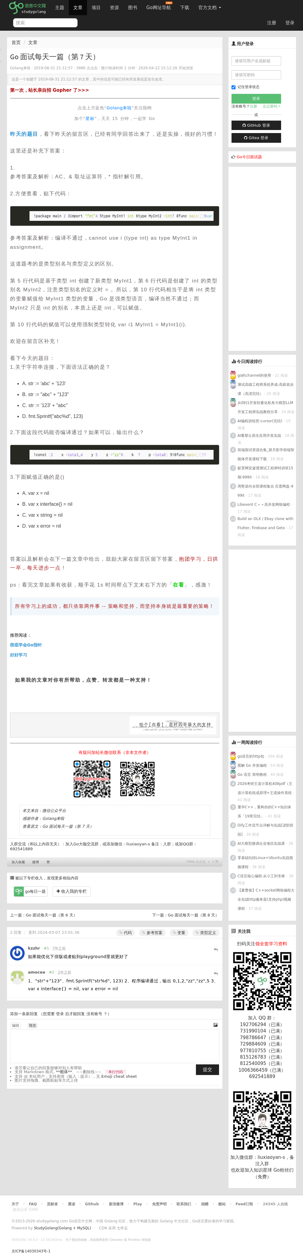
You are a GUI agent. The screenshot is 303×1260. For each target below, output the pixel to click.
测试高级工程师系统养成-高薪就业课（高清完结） (266, 389)
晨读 (71, 1204)
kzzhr (34, 948)
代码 (125, 932)
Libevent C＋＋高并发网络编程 (264, 504)
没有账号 (94, 1014)
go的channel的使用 (254, 375)
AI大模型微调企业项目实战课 (261, 843)
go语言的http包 (251, 756)
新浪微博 (116, 1204)
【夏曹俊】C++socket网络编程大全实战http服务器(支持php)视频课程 (266, 899)
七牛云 (122, 1228)
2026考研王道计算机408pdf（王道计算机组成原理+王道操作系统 (265, 788)
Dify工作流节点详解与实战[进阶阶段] (266, 830)
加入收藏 (18, 862)
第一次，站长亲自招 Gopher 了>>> (49, 90)
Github (92, 1204)
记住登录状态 (245, 87)
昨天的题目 (24, 134)
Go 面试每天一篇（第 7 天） (68, 826)
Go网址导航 (159, 6)
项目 (96, 7)
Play (137, 1204)
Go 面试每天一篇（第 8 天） (193, 915)
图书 (132, 7)
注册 (271, 23)
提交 (207, 1069)
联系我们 (183, 1204)
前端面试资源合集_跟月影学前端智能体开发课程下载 (266, 454)
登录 (289, 23)
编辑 (15, 1025)
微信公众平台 (54, 810)
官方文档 (209, 7)
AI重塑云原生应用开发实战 (259, 435)
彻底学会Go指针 (26, 644)
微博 (35, 862)
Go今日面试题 (249, 157)
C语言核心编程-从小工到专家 (261, 876)
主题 (59, 7)
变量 (179, 932)
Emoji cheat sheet (119, 1076)
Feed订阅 (244, 1204)
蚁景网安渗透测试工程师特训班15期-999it (265, 472)
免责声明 (159, 1204)
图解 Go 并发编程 (252, 765)
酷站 (222, 1204)
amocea (36, 972)
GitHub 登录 (256, 125)
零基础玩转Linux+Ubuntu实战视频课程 (265, 862)
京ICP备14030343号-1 (31, 1251)
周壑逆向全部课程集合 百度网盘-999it (266, 491)
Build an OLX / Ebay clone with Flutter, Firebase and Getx (266, 523)
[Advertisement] (265, 258)
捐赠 (204, 1204)
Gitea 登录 (256, 137)
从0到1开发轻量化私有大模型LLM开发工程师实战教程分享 (265, 407)
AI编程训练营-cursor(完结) (260, 421)
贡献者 (52, 1204)
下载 (184, 7)
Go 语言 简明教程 (252, 774)
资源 (114, 7)
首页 (16, 42)
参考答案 (152, 932)
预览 (32, 1025)
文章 (77, 7)
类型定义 (206, 932)
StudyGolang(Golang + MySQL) (62, 1228)
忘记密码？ (272, 106)
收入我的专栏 (72, 891)
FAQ (33, 1204)
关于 (15, 1204)
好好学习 (18, 654)
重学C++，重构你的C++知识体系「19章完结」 (264, 811)
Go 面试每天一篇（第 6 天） (51, 915)
